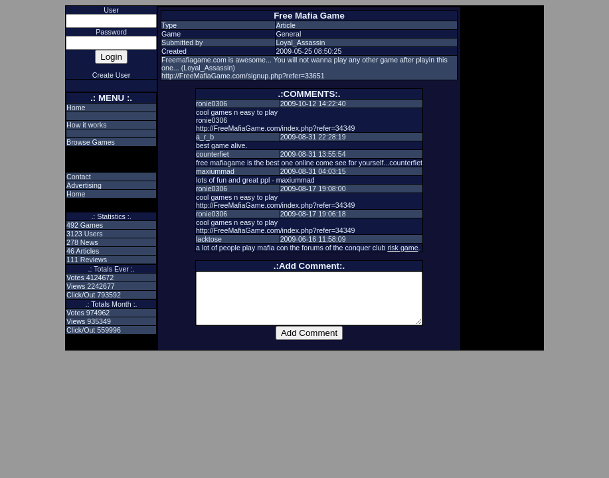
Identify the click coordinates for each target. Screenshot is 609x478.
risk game (402, 248)
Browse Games (90, 142)
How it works (86, 125)
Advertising (84, 185)
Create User (111, 75)
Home (75, 108)
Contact (78, 177)
